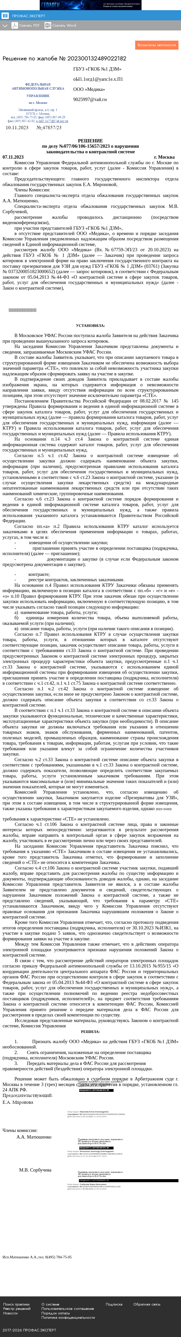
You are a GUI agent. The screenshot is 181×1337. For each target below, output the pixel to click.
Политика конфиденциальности (68, 1317)
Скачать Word (64, 25)
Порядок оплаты (55, 1313)
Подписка (114, 1304)
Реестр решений (17, 1308)
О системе (50, 1304)
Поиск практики (16, 1304)
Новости (10, 1313)
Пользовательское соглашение (67, 1308)
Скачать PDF (29, 25)
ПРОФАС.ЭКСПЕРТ (28, 16)
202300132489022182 (96, 58)
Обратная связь (147, 1304)
